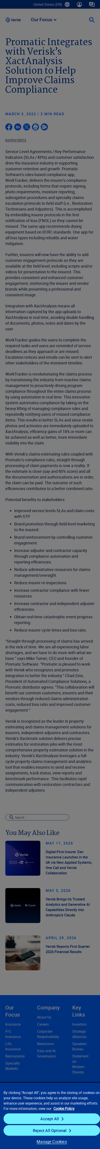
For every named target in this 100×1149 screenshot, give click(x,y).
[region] (50, 1115)
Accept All (49, 1118)
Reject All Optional (50, 1130)
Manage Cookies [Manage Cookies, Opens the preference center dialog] (52, 1141)
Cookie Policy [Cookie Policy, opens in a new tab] (64, 1108)
